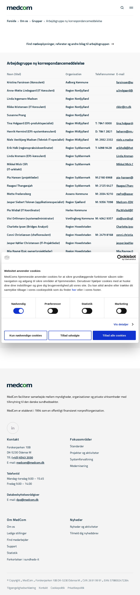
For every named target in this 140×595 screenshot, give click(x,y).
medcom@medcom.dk (30, 462)
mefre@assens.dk (127, 194)
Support (12, 546)
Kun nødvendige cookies (25, 335)
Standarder (77, 446)
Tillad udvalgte (70, 335)
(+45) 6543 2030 (22, 457)
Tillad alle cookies (114, 335)
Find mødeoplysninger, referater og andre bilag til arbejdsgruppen (67, 44)
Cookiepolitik (58, 588)
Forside (11, 21)
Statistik (12, 553)
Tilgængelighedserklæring (21, 588)
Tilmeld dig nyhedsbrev (84, 533)
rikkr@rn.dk (123, 107)
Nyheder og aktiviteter (84, 526)
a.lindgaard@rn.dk (127, 90)
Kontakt (43, 588)
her (74, 289)
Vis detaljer (121, 324)
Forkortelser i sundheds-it (23, 559)
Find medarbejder (17, 540)
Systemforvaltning (81, 459)
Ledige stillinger (17, 533)
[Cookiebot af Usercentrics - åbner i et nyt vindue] (120, 257)
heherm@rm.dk (126, 131)
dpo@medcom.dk (27, 500)
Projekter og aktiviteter (84, 453)
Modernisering (79, 466)
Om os (24, 21)
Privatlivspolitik (76, 588)
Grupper (37, 21)
